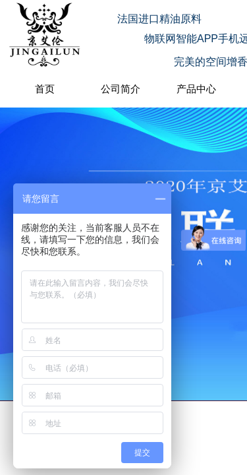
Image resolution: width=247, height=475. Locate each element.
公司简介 (120, 88)
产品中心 (196, 88)
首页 (45, 88)
